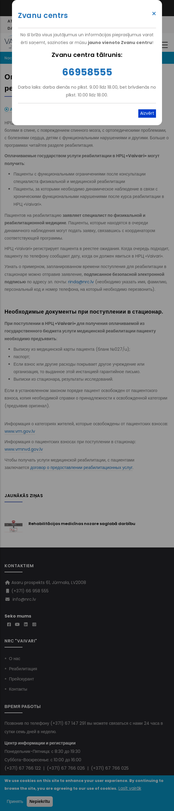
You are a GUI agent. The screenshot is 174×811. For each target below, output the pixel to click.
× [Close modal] (154, 13)
